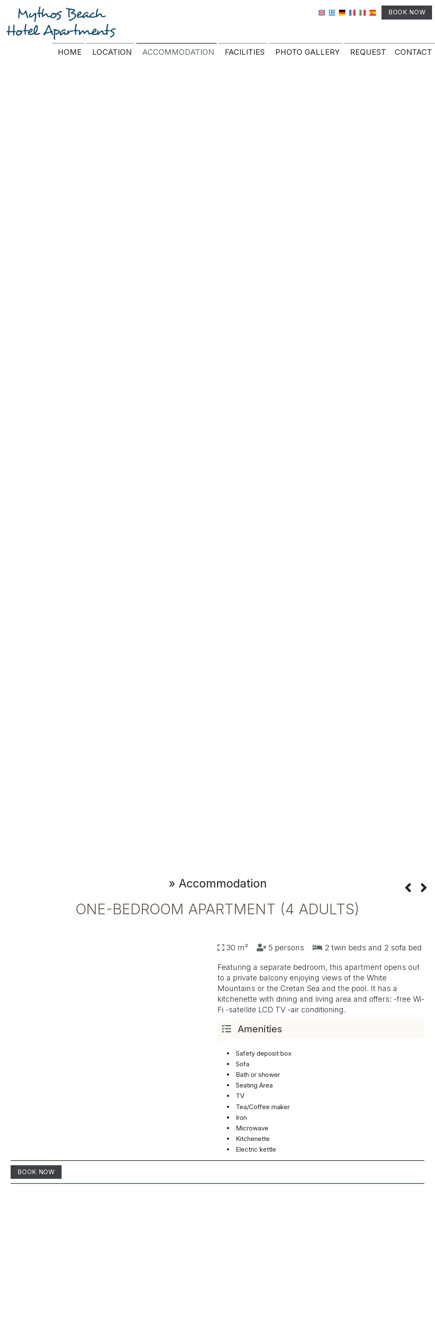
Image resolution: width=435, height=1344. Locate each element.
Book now (401, 15)
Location (110, 56)
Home (68, 56)
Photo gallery (306, 56)
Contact (412, 56)
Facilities (243, 56)
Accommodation (176, 56)
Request (367, 56)
